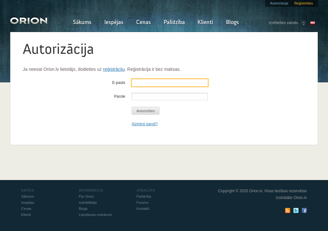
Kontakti (142, 208)
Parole (119, 96)
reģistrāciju (114, 69)
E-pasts (118, 82)
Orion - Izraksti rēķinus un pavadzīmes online (28, 20)
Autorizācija (279, 3)
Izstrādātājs (88, 202)
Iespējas (114, 22)
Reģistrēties (303, 3)
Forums (142, 202)
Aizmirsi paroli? (145, 124)
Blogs (232, 22)
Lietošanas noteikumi (95, 215)
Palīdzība (174, 22)
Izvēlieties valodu (283, 23)
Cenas (143, 22)
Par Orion (86, 196)
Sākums (82, 22)
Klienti (205, 22)
